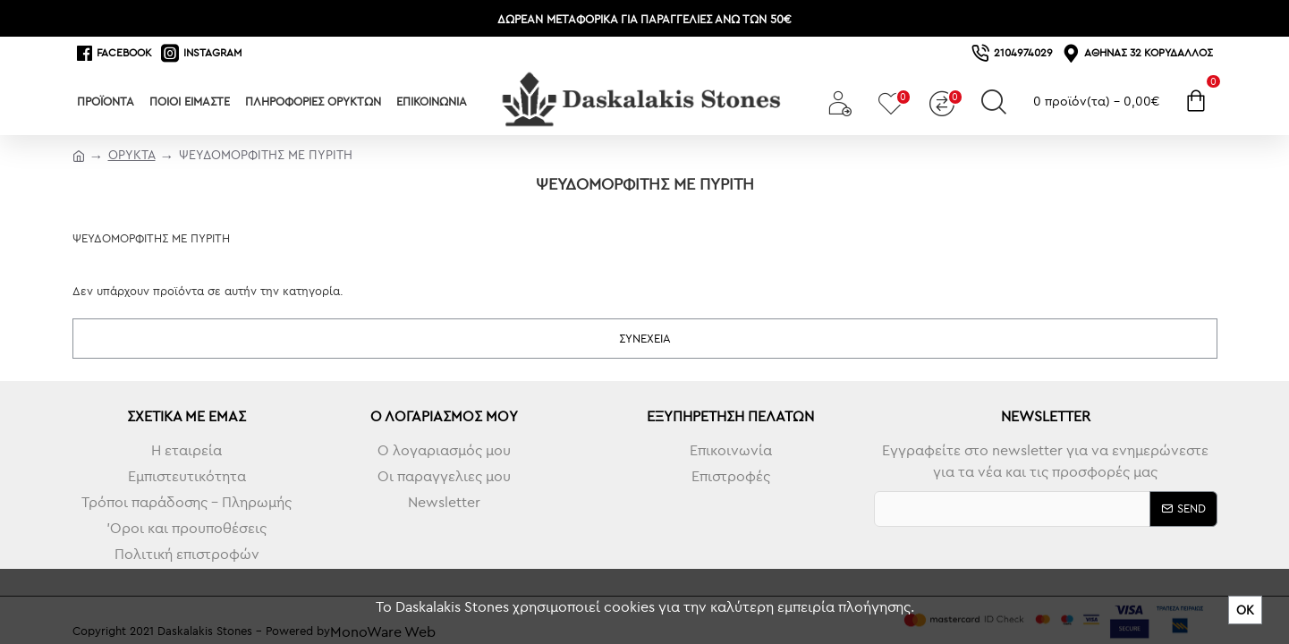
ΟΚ (1245, 610)
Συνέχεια (645, 338)
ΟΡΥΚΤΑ (132, 155)
